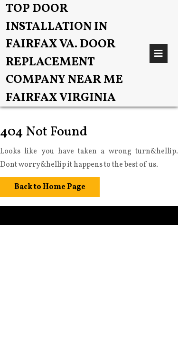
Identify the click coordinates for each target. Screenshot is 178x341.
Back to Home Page (42, 184)
